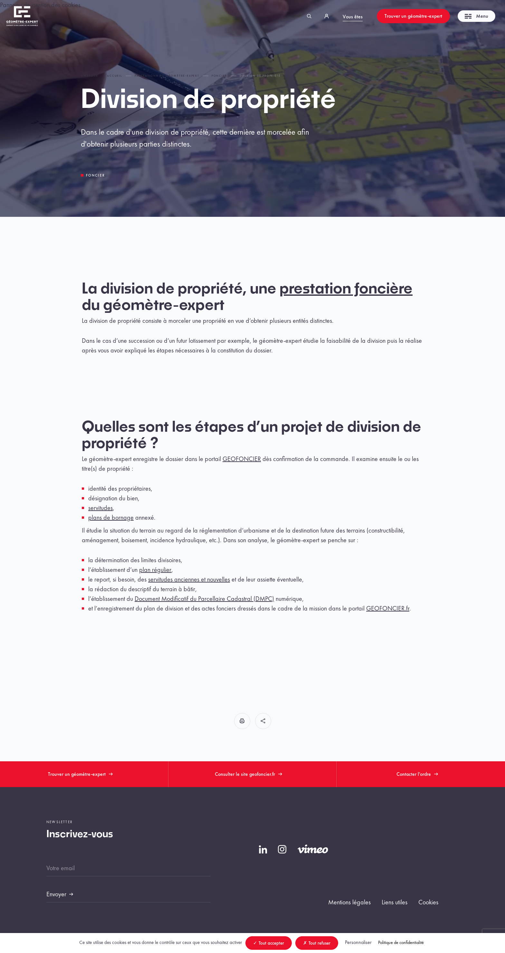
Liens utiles (394, 902)
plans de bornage (111, 517)
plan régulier (155, 569)
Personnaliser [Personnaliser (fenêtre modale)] (358, 942)
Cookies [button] (428, 902)
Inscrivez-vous (79, 834)
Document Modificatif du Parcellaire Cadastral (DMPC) (204, 598)
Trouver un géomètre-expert (413, 16)
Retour (90, 76)
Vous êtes (353, 16)
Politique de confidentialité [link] (401, 942)
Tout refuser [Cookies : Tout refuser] (316, 943)
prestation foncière (346, 289)
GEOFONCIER (242, 459)
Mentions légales (349, 902)
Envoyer (56, 894)
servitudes (100, 508)
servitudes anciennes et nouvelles (189, 579)
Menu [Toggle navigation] (476, 16)
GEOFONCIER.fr (387, 608)
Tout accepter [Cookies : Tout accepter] (268, 943)
